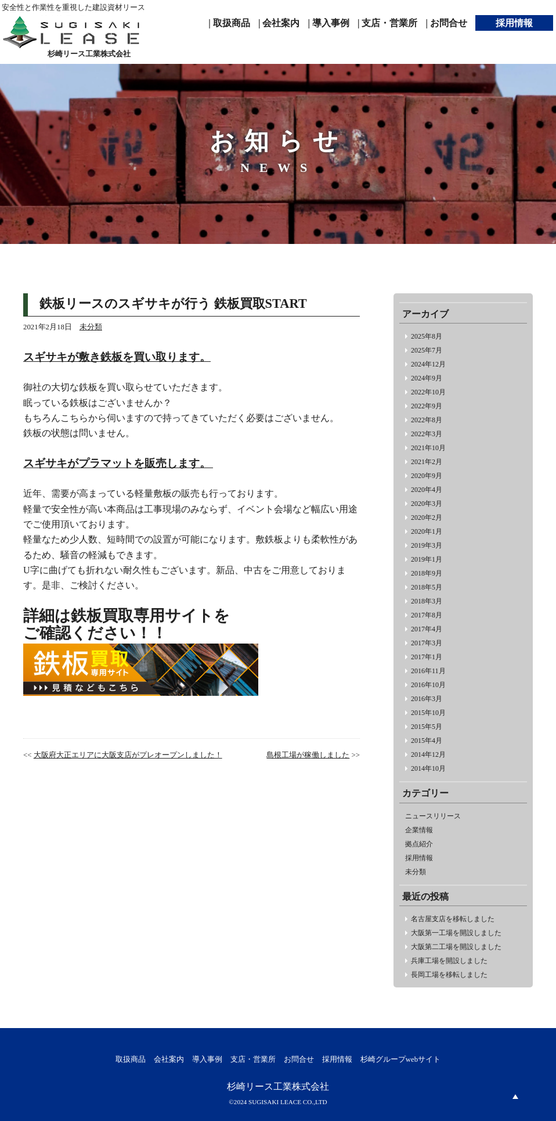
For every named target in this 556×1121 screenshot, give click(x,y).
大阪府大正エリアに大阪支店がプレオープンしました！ (128, 755)
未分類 (415, 872)
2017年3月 (426, 643)
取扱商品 (130, 1059)
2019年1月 (426, 559)
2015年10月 (428, 713)
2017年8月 (426, 615)
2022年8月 (426, 420)
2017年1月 (426, 657)
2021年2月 (426, 462)
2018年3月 (426, 601)
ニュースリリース (433, 816)
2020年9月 (426, 476)
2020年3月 (426, 504)
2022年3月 (426, 434)
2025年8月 (426, 336)
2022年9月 (426, 406)
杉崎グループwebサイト (400, 1059)
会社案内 (169, 1059)
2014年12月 (428, 754)
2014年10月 (428, 768)
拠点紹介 (419, 844)
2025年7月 (426, 350)
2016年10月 (428, 685)
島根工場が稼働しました (307, 755)
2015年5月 (426, 727)
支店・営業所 (253, 1059)
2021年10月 (428, 448)
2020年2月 (426, 517)
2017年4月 (426, 629)
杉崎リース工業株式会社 (278, 1086)
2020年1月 (426, 531)
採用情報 (419, 858)
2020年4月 (426, 490)
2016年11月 (428, 671)
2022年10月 (428, 392)
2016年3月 (426, 699)
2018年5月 (426, 587)
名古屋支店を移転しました (452, 919)
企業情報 (419, 830)
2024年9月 (426, 378)
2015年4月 (426, 740)
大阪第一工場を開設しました (456, 933)
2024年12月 (428, 364)
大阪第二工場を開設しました (456, 947)
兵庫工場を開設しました (449, 961)
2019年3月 (426, 545)
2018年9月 (426, 573)
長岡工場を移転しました (449, 975)
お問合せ (299, 1059)
